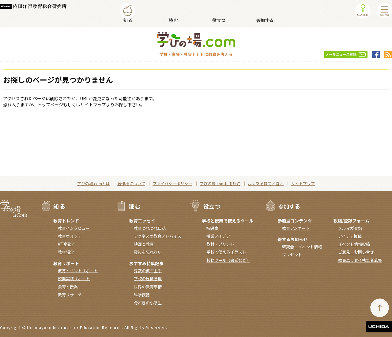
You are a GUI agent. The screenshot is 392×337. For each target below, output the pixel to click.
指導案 (212, 228)
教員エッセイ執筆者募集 (360, 260)
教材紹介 (66, 252)
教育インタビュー (74, 228)
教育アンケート (296, 228)
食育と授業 (68, 287)
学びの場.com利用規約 (220, 183)
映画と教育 (144, 244)
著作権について (131, 183)
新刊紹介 (66, 244)
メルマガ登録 (350, 228)
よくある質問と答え (266, 183)
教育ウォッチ (70, 236)
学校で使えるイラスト (226, 252)
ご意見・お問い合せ (356, 252)
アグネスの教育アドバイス (157, 236)
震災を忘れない (148, 252)
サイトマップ (303, 183)
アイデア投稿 (350, 236)
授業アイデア (218, 236)
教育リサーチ (70, 295)
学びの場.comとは (93, 183)
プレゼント (292, 255)
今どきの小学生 (148, 303)
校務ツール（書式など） (228, 260)
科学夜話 (142, 295)
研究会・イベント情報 (302, 247)
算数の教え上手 (148, 270)
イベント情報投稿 (354, 244)
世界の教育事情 (148, 287)
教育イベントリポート (78, 270)
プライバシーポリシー (172, 183)
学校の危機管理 (148, 278)
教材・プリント (220, 244)
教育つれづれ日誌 (150, 228)
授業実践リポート (74, 278)
